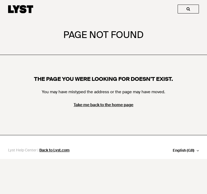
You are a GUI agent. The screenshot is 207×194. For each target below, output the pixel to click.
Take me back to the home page (103, 105)
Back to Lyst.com (54, 150)
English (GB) (184, 150)
